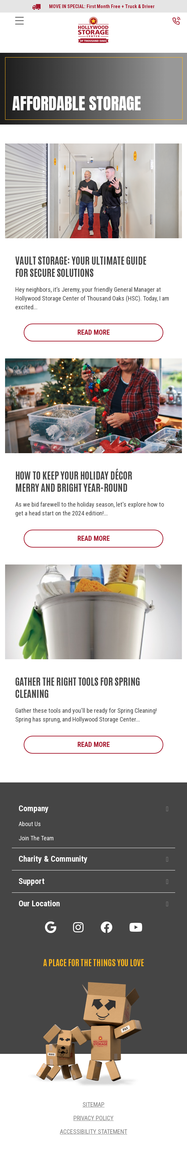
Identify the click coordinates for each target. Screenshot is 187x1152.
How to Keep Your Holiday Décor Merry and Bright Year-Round (73, 481)
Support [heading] (32, 881)
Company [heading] (34, 808)
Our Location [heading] (39, 903)
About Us (30, 823)
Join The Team (36, 838)
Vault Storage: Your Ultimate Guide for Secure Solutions (80, 266)
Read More (120, 332)
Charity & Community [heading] (53, 859)
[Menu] (19, 26)
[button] (167, 809)
